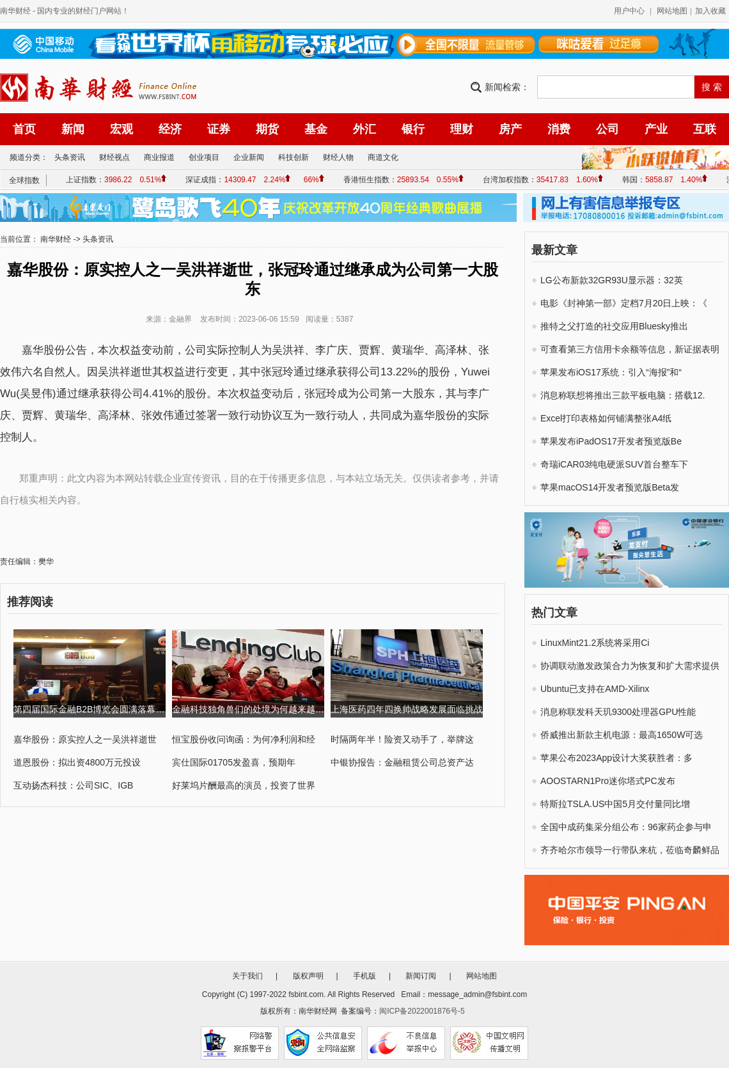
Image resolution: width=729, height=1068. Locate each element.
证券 (218, 129)
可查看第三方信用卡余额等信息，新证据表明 (629, 349)
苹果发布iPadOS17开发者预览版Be (611, 441)
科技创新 (293, 157)
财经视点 (114, 157)
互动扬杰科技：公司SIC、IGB (73, 785)
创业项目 (204, 157)
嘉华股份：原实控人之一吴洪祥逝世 (85, 739)
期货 (267, 129)
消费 (558, 129)
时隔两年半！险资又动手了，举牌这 (402, 739)
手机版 (364, 975)
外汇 (364, 129)
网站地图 (672, 10)
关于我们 (247, 975)
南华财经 (15, 10)
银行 (413, 129)
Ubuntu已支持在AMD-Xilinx (594, 689)
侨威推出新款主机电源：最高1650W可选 (621, 735)
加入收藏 (710, 10)
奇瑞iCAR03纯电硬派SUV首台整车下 (614, 464)
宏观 (121, 129)
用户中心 (629, 10)
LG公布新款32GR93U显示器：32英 (611, 280)
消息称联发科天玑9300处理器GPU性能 (618, 712)
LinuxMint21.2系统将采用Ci (594, 643)
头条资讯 (69, 157)
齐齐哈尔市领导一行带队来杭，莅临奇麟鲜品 (629, 850)
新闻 (72, 129)
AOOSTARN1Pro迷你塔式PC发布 (607, 781)
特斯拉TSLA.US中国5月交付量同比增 (615, 804)
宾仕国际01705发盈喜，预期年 (233, 762)
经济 (170, 129)
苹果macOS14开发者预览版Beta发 (609, 487)
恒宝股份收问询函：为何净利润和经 (243, 739)
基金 (315, 129)
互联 (704, 129)
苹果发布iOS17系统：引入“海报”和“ (611, 372)
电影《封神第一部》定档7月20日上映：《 (623, 303)
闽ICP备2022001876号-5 (421, 1011)
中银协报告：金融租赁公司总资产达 (402, 762)
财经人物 (338, 157)
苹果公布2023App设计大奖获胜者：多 (616, 758)
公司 (607, 129)
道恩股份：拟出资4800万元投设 (77, 762)
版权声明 (308, 975)
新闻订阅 (420, 975)
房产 (510, 129)
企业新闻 (248, 157)
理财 (461, 129)
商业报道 (159, 157)
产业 (656, 129)
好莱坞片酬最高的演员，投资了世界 (243, 785)
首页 (24, 129)
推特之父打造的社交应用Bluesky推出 (614, 326)
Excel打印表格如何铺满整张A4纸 (605, 418)
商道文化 (383, 157)
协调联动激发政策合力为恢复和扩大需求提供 (629, 666)
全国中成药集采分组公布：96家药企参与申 (626, 827)
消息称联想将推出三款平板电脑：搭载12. (622, 395)
